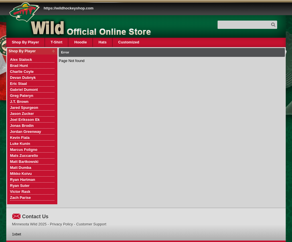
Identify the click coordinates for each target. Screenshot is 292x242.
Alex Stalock (21, 59)
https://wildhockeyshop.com (69, 8)
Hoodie (80, 42)
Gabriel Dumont (24, 89)
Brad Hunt (19, 65)
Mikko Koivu (21, 173)
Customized (128, 42)
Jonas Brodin (22, 125)
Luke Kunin (20, 143)
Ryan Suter (20, 185)
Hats (102, 42)
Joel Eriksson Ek (25, 119)
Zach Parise (20, 197)
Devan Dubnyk (23, 77)
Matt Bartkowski (24, 161)
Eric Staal (18, 83)
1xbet (16, 234)
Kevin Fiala (20, 137)
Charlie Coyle (22, 71)
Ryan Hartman (22, 179)
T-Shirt (56, 42)
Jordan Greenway (25, 131)
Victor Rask (20, 191)
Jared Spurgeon (24, 107)
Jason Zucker (22, 113)
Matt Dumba (20, 167)
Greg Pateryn (21, 95)
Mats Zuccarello (24, 155)
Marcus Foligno (23, 149)
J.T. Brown (19, 101)
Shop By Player (25, 42)
